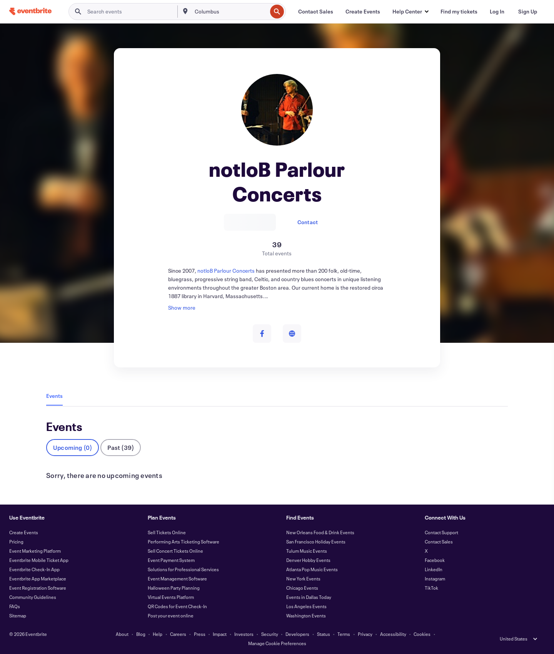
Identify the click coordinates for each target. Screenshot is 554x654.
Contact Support (441, 532)
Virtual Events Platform (171, 597)
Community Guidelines (32, 597)
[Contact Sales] (315, 11)
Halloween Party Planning (174, 588)
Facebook (435, 560)
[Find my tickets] (459, 11)
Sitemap (17, 615)
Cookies (422, 634)
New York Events (303, 578)
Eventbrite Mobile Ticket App (38, 560)
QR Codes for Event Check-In (177, 606)
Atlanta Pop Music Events (312, 569)
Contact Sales (439, 541)
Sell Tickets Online (167, 532)
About (122, 634)
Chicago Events (302, 588)
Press (199, 634)
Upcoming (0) (72, 447)
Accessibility (393, 634)
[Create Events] (362, 11)
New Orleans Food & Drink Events (320, 532)
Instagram (435, 578)
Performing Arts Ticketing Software (183, 541)
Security (269, 634)
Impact (220, 634)
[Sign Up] (528, 11)
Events (54, 395)
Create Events (23, 532)
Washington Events (306, 615)
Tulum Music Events (306, 551)
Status (323, 634)
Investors (244, 634)
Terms (343, 634)
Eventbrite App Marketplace (37, 578)
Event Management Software (177, 578)
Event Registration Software (37, 588)
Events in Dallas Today (308, 597)
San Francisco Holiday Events (315, 541)
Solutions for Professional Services (183, 569)
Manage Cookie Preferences (277, 643)
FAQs (14, 606)
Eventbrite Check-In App (34, 569)
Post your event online (171, 615)
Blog (140, 634)
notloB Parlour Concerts (226, 270)
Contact (307, 222)
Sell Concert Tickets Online (175, 551)
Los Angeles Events (306, 606)
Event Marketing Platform (35, 551)
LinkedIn (433, 569)
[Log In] (497, 11)
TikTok (431, 588)
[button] (410, 11)
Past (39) (120, 447)
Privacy (365, 634)
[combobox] (230, 11)
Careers (178, 634)
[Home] (30, 11)
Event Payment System (171, 560)
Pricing (16, 541)
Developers (297, 634)
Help (157, 634)
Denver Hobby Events (308, 560)
